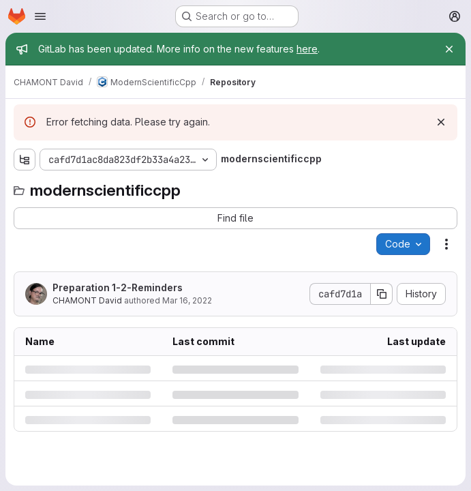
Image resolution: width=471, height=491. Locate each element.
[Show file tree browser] (24, 159)
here (307, 49)
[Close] (449, 49)
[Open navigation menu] (40, 16)
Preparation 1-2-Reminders (117, 287)
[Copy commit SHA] (382, 294)
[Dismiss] (441, 122)
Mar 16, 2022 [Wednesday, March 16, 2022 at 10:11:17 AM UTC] (187, 300)
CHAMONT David (87, 300)
